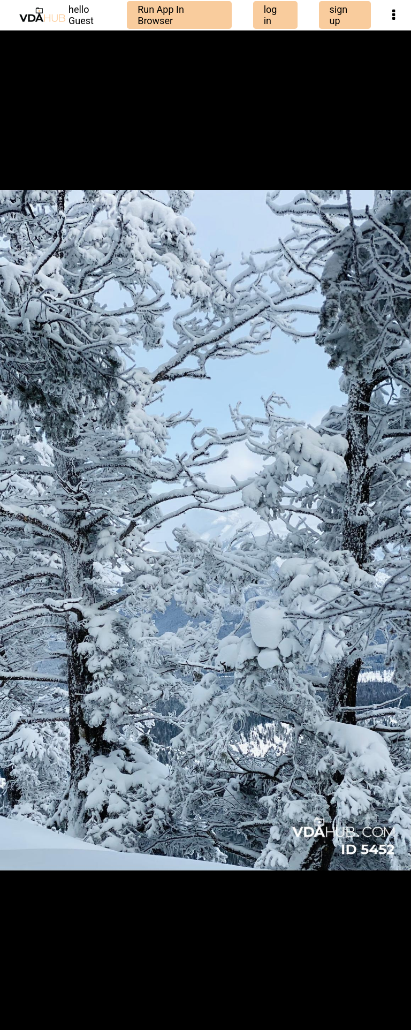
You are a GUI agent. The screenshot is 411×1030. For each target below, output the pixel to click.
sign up (339, 15)
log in (270, 15)
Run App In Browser (161, 15)
